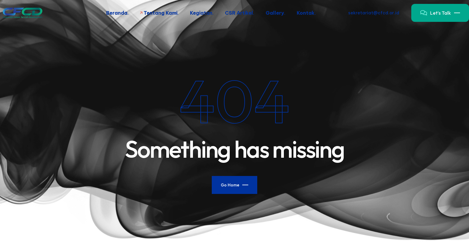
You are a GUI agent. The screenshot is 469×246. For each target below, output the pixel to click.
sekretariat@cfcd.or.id (373, 13)
